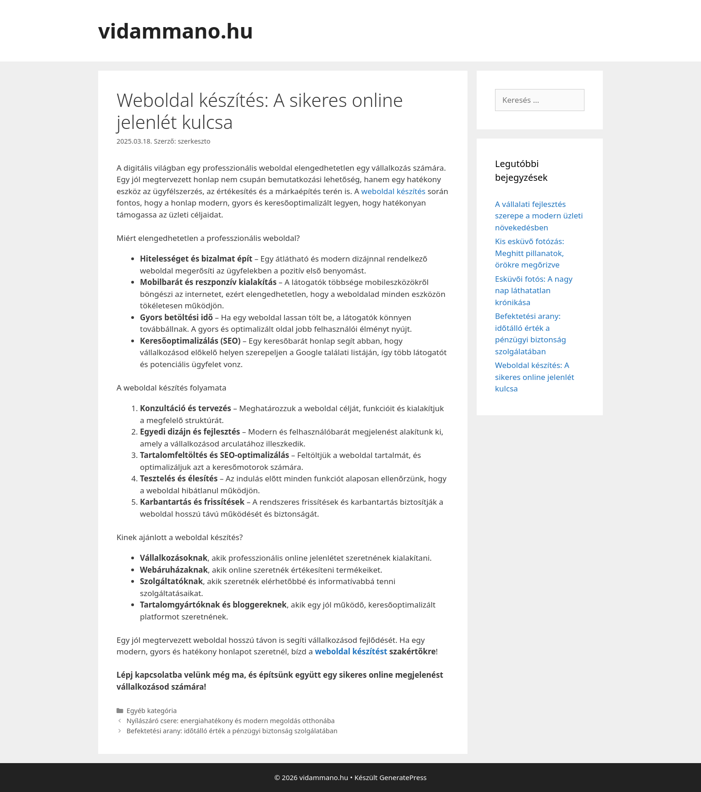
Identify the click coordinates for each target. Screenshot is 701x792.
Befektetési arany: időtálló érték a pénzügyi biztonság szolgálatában (232, 730)
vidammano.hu (175, 31)
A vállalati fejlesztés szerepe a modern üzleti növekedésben (539, 216)
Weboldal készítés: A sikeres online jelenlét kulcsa (534, 377)
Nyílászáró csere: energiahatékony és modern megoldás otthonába (231, 720)
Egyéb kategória (152, 710)
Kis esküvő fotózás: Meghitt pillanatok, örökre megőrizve (529, 253)
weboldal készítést (351, 651)
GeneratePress (403, 777)
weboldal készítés (394, 191)
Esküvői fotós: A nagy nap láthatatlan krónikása (534, 290)
